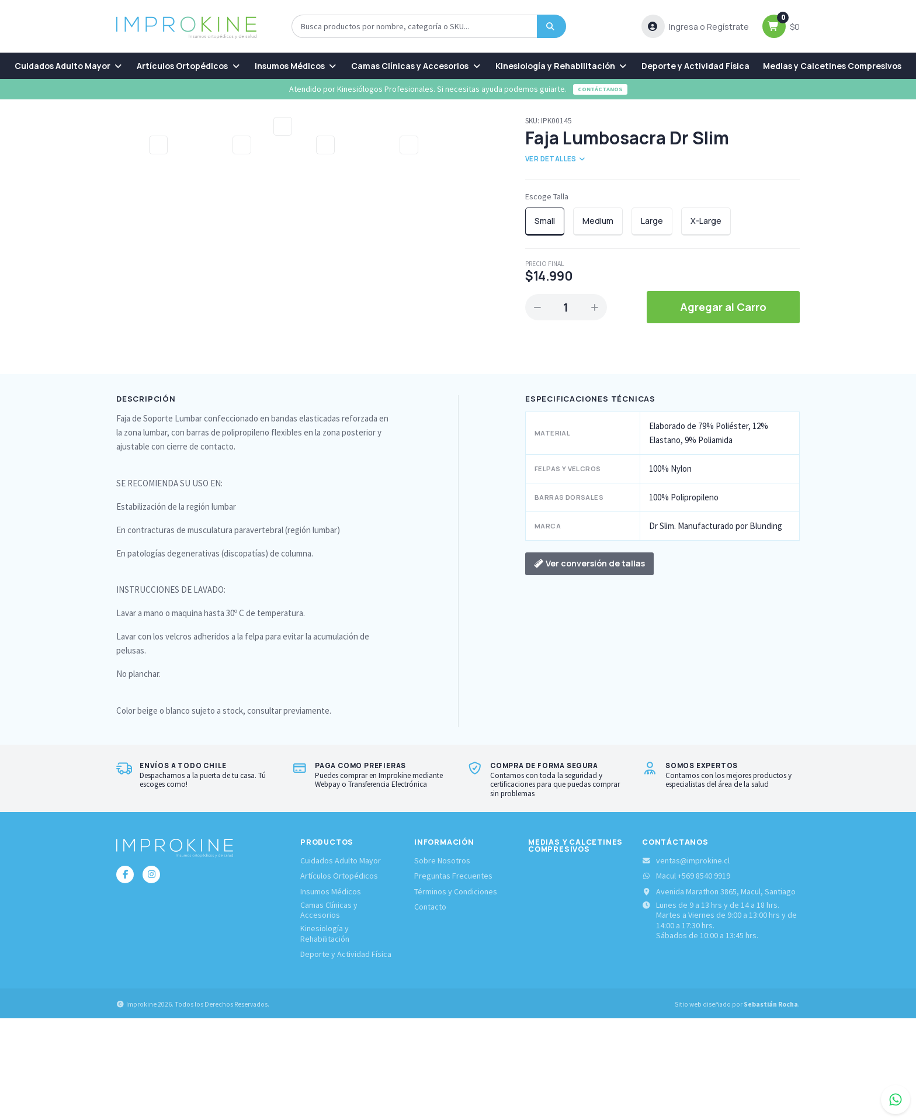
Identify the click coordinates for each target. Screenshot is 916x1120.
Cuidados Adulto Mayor (69, 65)
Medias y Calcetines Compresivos (832, 65)
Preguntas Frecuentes (453, 978)
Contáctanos (600, 89)
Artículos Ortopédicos (189, 65)
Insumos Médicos (296, 65)
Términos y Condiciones (455, 993)
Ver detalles (556, 158)
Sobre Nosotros (442, 962)
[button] (695, 27)
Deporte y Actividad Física (695, 65)
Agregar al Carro (723, 306)
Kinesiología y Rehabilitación (562, 65)
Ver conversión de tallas (589, 664)
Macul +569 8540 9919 (686, 978)
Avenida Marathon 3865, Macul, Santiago (719, 993)
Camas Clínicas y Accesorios (416, 65)
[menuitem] (69, 66)
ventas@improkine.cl (686, 962)
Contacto (430, 1008)
